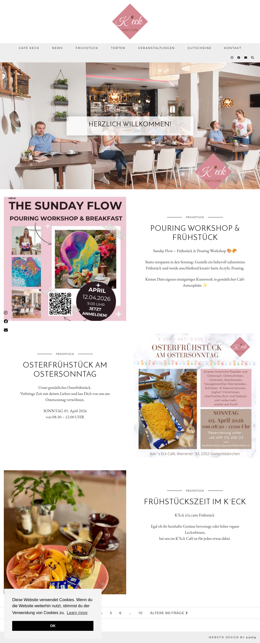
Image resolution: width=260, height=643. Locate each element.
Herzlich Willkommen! (130, 124)
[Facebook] (239, 57)
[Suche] (252, 57)
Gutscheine (200, 48)
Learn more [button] (77, 613)
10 (141, 613)
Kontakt (232, 48)
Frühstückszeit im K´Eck (195, 502)
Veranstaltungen (156, 48)
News (57, 48)
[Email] (246, 57)
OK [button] (53, 626)
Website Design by (232, 637)
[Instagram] (232, 57)
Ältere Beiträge (169, 613)
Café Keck (29, 48)
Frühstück (87, 48)
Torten (118, 48)
